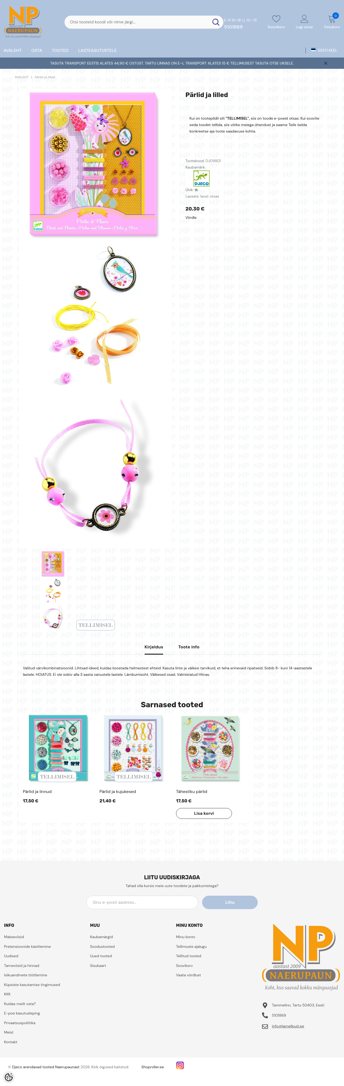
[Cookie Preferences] (9, 1077)
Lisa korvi (203, 813)
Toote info (188, 647)
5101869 (233, 27)
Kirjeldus (154, 647)
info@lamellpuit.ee (288, 1026)
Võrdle (191, 217)
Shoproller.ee (152, 1066)
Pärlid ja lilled (45, 77)
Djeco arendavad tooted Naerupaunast (46, 1066)
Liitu (233, 902)
